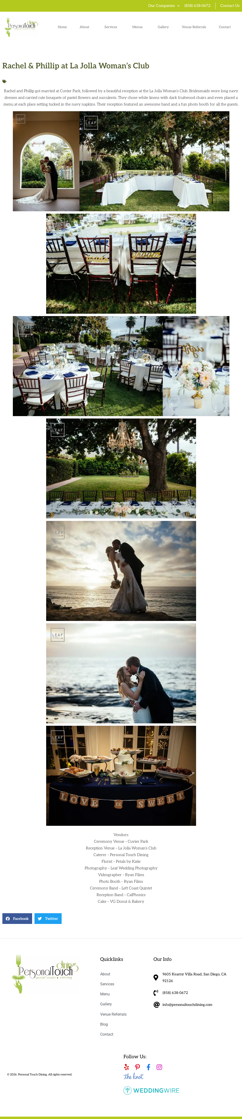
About (86, 27)
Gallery (163, 27)
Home (62, 27)
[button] (17, 918)
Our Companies (164, 6)
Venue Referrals (194, 27)
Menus (138, 27)
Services (111, 27)
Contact (225, 27)
